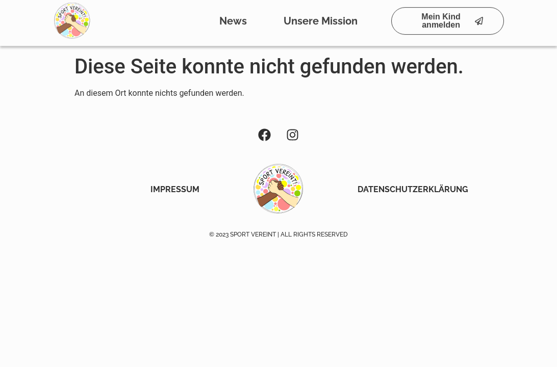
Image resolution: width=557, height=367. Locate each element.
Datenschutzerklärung (413, 189)
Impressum (174, 189)
